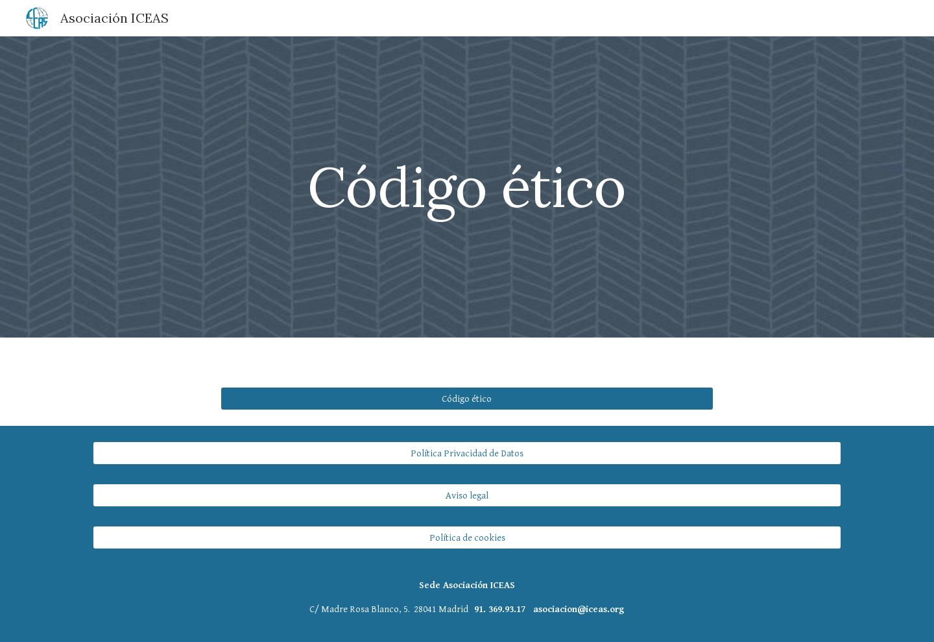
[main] (467, 186)
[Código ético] (467, 399)
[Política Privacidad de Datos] (467, 453)
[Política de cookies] (467, 537)
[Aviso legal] (467, 495)
